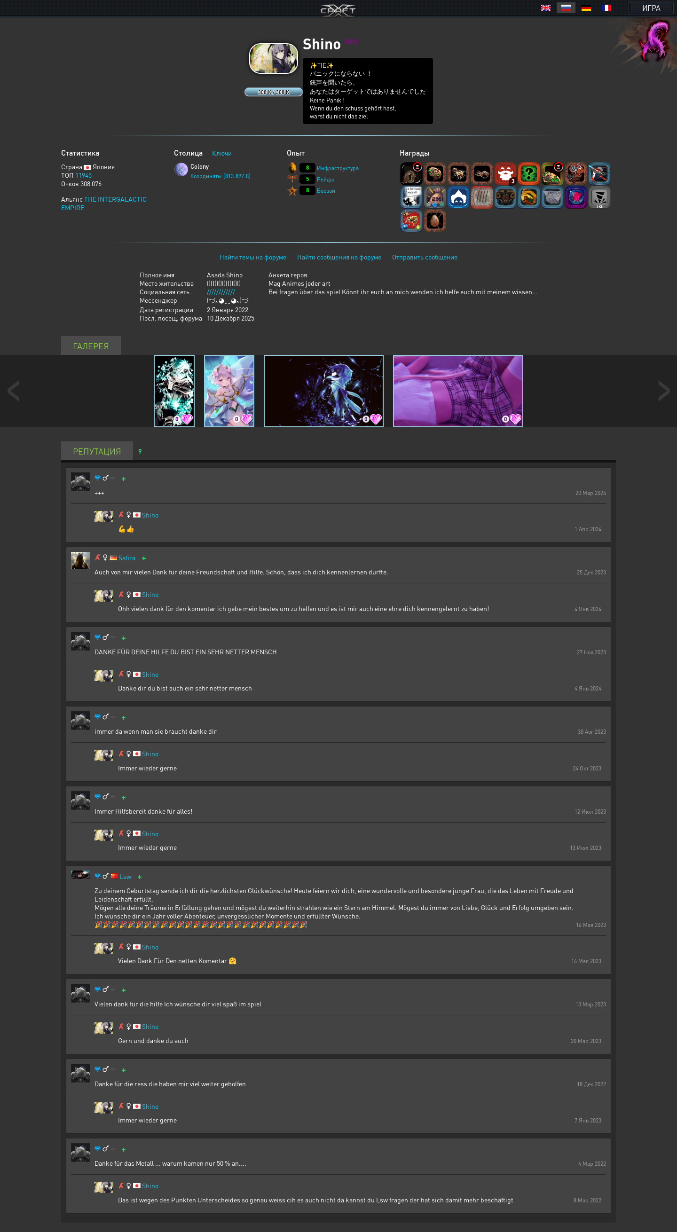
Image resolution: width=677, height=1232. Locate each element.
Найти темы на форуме (253, 256)
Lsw (125, 876)
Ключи (222, 153)
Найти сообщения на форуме (339, 256)
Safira (126, 558)
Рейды (325, 179)
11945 (83, 175)
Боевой (326, 190)
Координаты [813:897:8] (220, 176)
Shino (150, 515)
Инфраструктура (338, 168)
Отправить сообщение (424, 256)
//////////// (221, 291)
